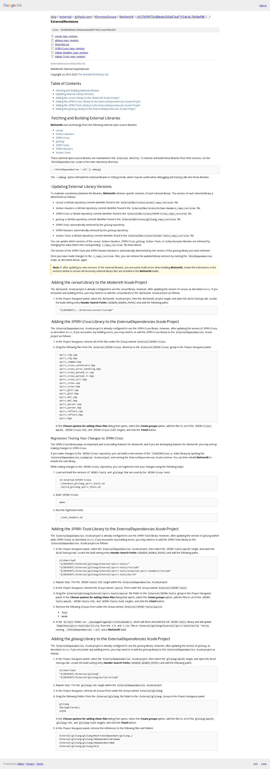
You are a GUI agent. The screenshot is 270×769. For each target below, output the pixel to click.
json (264, 763)
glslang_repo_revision (67, 40)
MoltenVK (126, 17)
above (206, 289)
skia (53, 17)
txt (255, 763)
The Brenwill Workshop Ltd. (93, 74)
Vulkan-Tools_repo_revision (70, 56)
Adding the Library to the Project (87, 97)
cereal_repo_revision (66, 36)
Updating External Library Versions (75, 94)
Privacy (30, 763)
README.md (62, 44)
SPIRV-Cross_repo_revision (70, 48)
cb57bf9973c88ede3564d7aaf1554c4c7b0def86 (171, 17)
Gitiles (20, 763)
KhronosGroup (105, 17)
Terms (39, 763)
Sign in (263, 5)
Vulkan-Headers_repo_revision (71, 52)
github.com (83, 17)
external (65, 17)
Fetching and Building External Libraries (77, 90)
